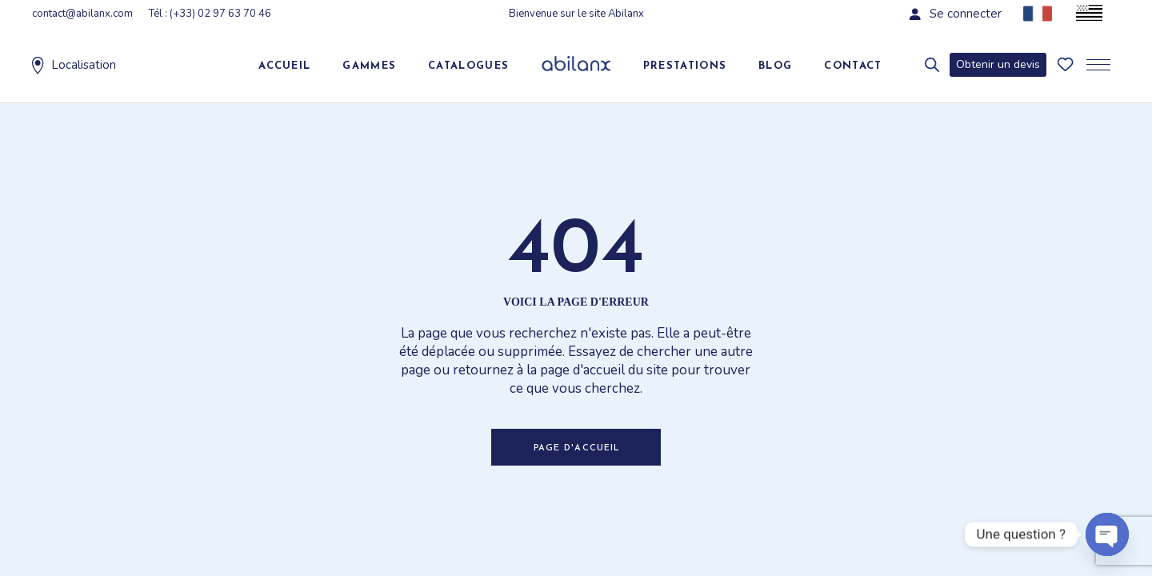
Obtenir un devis (998, 64)
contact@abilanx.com (82, 13)
